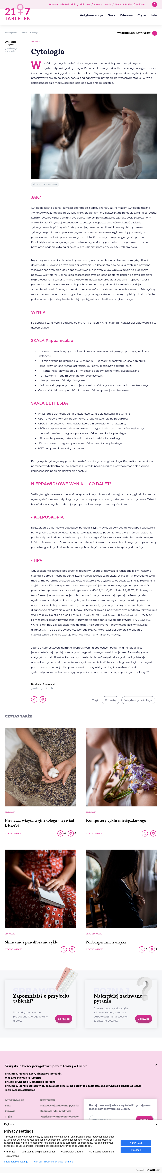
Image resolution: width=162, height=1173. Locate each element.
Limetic (107, 4)
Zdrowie (126, 15)
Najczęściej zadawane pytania (59, 1105)
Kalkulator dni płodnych (55, 1111)
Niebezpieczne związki (106, 942)
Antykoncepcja (91, 15)
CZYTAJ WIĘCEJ (13, 833)
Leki (154, 15)
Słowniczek (47, 1100)
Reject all (136, 1150)
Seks (111, 15)
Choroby (110, 700)
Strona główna (11, 33)
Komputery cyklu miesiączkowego (116, 820)
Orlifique (140, 4)
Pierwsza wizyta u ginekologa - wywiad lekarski (39, 823)
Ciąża (142, 15)
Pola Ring (127, 4)
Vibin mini (85, 4)
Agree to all (136, 1143)
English (9, 1124)
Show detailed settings (16, 1161)
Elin (117, 4)
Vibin (73, 4)
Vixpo (97, 4)
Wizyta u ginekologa (138, 700)
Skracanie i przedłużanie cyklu (32, 942)
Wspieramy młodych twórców (59, 1116)
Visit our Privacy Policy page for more (53, 1161)
